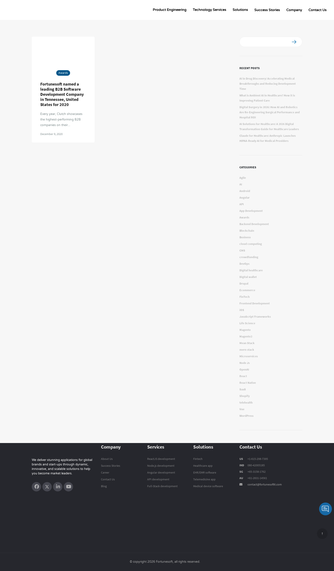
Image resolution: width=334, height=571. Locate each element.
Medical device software (208, 486)
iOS (241, 310)
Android (244, 191)
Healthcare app (203, 466)
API (241, 204)
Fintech (198, 459)
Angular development (161, 472)
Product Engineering (169, 10)
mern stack (246, 350)
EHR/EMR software (204, 472)
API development (158, 479)
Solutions (240, 10)
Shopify (244, 396)
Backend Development (254, 224)
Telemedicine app (204, 479)
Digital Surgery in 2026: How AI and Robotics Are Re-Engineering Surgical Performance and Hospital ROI (269, 112)
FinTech (244, 297)
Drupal (243, 283)
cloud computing (250, 244)
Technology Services (209, 10)
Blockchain (246, 230)
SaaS (242, 389)
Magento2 (245, 336)
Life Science (247, 323)
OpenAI (244, 369)
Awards (63, 72)
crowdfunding (248, 257)
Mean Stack (247, 343)
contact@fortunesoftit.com (265, 484)
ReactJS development (161, 459)
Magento (245, 330)
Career (105, 472)
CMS (242, 250)
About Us (107, 459)
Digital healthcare (251, 270)
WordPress (246, 416)
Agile (242, 178)
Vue (241, 409)
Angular (244, 197)
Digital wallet (248, 277)
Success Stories (267, 10)
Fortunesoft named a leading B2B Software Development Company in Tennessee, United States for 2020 (62, 94)
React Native (247, 383)
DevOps (244, 264)
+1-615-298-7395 (257, 459)
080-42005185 (256, 465)
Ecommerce (247, 290)
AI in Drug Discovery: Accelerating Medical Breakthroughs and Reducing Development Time (267, 84)
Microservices (248, 356)
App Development (251, 211)
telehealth (246, 402)
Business (245, 237)
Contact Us (317, 10)
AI (240, 184)
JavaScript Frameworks (255, 316)
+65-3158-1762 (257, 472)
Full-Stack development (162, 486)
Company (294, 10)
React (243, 376)
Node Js (244, 363)
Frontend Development (254, 303)
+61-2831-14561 (257, 478)
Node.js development (160, 466)
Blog (104, 486)
